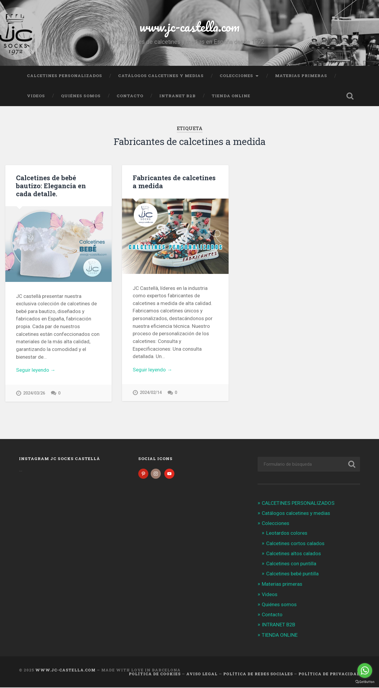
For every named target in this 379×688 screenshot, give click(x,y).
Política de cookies (155, 674)
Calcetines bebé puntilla (292, 574)
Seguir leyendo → (35, 370)
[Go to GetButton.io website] (364, 682)
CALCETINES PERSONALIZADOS (64, 75)
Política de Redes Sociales (258, 674)
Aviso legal (202, 674)
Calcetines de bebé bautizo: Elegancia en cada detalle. (51, 185)
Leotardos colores (286, 534)
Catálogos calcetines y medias (161, 75)
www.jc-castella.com (189, 26)
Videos (36, 95)
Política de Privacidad (329, 674)
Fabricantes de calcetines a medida (174, 181)
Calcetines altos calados (293, 554)
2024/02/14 (151, 392)
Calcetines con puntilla (291, 564)
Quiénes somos (81, 95)
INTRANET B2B (177, 95)
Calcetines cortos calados (295, 544)
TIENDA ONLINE (231, 95)
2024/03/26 (34, 393)
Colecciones (236, 75)
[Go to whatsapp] (364, 670)
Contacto (130, 95)
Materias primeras (301, 75)
